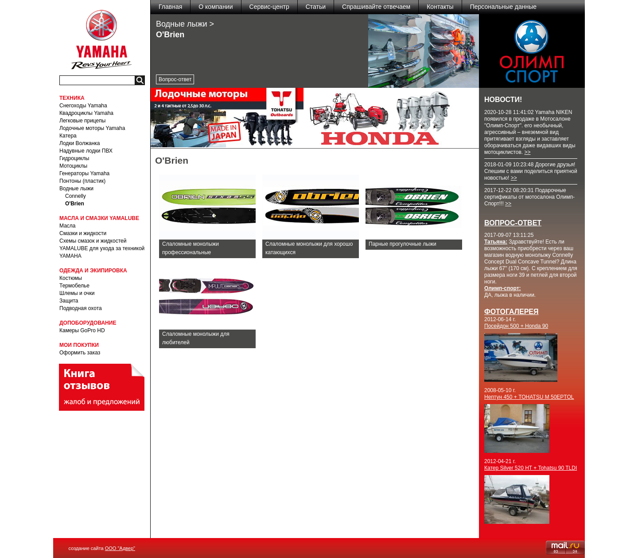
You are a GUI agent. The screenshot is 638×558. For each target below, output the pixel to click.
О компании (215, 6)
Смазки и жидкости (82, 233)
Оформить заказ (79, 353)
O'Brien (74, 203)
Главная (170, 6)
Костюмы (70, 278)
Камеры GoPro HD (82, 330)
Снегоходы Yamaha (83, 105)
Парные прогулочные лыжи (402, 244)
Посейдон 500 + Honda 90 (516, 326)
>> (527, 152)
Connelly (75, 196)
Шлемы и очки (77, 293)
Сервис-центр (269, 6)
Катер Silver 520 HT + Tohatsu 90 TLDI (530, 468)
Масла (67, 226)
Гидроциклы (74, 158)
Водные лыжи (76, 188)
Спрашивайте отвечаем (376, 6)
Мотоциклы (73, 166)
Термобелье (74, 286)
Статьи (316, 6)
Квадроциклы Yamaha (86, 113)
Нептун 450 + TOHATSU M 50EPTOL (529, 397)
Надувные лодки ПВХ (86, 151)
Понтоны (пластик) (82, 181)
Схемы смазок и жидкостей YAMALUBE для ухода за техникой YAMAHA (101, 248)
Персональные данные (503, 6)
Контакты (440, 6)
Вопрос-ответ (175, 79)
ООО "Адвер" (120, 548)
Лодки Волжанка (79, 143)
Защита (68, 301)
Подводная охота (80, 308)
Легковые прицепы (82, 121)
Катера (68, 136)
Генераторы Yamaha (84, 173)
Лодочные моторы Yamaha (92, 128)
